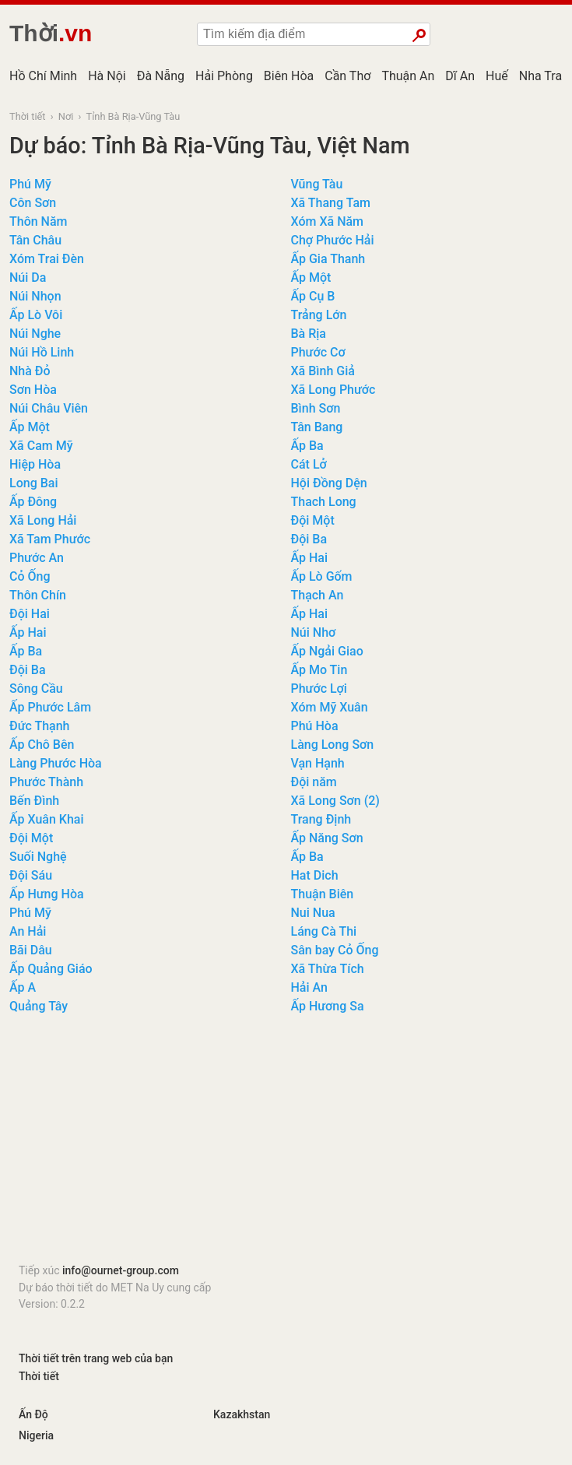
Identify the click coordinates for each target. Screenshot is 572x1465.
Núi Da (27, 277)
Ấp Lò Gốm (322, 576)
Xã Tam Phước (49, 539)
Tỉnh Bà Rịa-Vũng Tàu (133, 116)
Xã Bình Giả (323, 371)
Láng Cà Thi (324, 931)
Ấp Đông (33, 501)
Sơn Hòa (33, 389)
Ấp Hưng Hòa (46, 894)
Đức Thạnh (39, 725)
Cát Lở (309, 464)
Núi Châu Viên (48, 408)
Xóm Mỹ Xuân (329, 707)
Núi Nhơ (313, 632)
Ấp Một (311, 277)
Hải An (309, 987)
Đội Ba (309, 539)
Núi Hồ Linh (41, 352)
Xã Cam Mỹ (41, 445)
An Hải (27, 931)
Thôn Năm (38, 221)
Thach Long (323, 501)
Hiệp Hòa (35, 464)
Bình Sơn (316, 408)
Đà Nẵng (160, 76)
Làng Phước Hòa (55, 763)
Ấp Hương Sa (327, 1006)
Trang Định (321, 819)
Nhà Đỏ (30, 371)
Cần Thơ (347, 76)
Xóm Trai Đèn (46, 258)
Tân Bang (317, 427)
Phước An (36, 557)
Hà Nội (107, 76)
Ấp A (22, 987)
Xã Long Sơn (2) (335, 800)
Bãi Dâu (30, 950)
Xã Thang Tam (330, 202)
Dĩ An (460, 76)
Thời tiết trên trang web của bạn (96, 1358)
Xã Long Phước (333, 389)
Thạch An (317, 595)
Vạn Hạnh (318, 763)
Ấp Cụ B (313, 296)
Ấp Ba (307, 445)
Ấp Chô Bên (41, 744)
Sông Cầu (36, 688)
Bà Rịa (308, 333)
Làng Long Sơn (332, 744)
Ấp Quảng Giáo (51, 968)
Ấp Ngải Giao (327, 651)
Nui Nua (313, 912)
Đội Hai (29, 613)
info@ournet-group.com (120, 1270)
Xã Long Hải (42, 520)
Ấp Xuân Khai (46, 819)
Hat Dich (315, 875)
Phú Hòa (315, 725)
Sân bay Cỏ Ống (335, 950)
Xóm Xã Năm (327, 221)
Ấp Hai (309, 557)
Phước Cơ (318, 352)
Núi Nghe (35, 333)
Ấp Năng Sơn (327, 838)
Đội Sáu (30, 875)
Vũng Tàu (317, 184)
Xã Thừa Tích (327, 968)
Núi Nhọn (35, 296)
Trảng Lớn (319, 314)
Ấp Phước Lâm (50, 707)
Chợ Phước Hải (332, 240)
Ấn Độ (33, 1414)
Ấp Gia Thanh (328, 258)
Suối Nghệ (38, 856)
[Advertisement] (286, 1143)
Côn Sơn (32, 202)
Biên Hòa (289, 76)
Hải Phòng (224, 76)
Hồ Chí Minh (43, 76)
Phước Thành (46, 782)
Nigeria (36, 1435)
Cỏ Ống (30, 576)
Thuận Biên (322, 894)
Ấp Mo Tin (319, 669)
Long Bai (33, 483)
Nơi (66, 116)
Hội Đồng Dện (329, 483)
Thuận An (407, 76)
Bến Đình (34, 800)
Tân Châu (35, 240)
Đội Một (313, 520)
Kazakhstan (241, 1414)
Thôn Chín (37, 595)
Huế (497, 76)
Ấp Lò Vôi (35, 314)
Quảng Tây (38, 1006)
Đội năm (314, 782)
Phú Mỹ (30, 184)
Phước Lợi (319, 688)
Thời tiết (27, 116)
